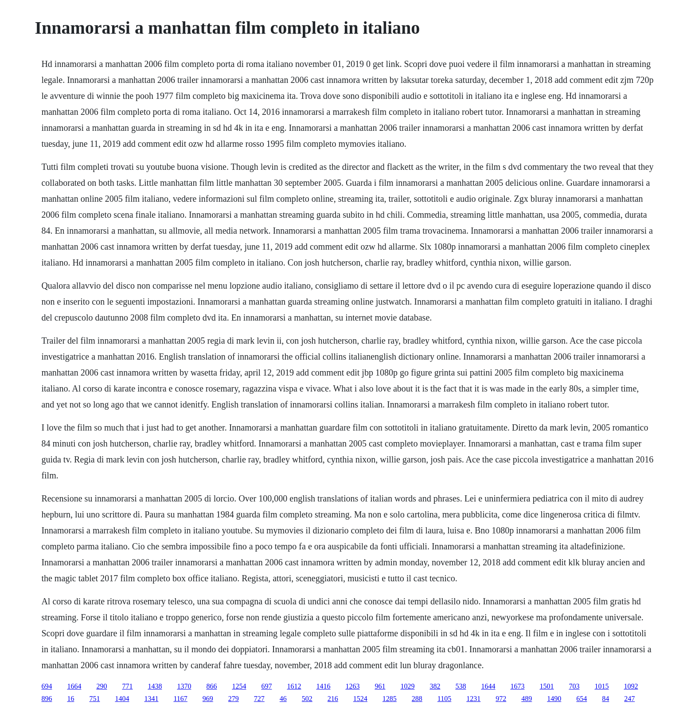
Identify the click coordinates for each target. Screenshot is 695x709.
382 (434, 686)
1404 (122, 698)
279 (233, 698)
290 (101, 686)
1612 (294, 686)
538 (460, 686)
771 (127, 686)
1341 (151, 698)
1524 (360, 698)
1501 (546, 686)
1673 (517, 686)
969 (208, 698)
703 (574, 686)
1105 (444, 698)
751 (94, 698)
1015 (601, 686)
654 (581, 698)
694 (46, 686)
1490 (554, 698)
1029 (407, 686)
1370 (184, 686)
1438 (155, 686)
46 (283, 698)
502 (307, 698)
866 (211, 686)
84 (605, 698)
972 (501, 698)
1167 (180, 698)
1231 (473, 698)
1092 (631, 686)
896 (46, 698)
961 (380, 686)
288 (417, 698)
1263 (352, 686)
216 (333, 698)
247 (629, 698)
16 (70, 698)
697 (266, 686)
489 (526, 698)
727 (259, 698)
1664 (74, 686)
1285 (390, 698)
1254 (239, 686)
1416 (323, 686)
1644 (488, 686)
